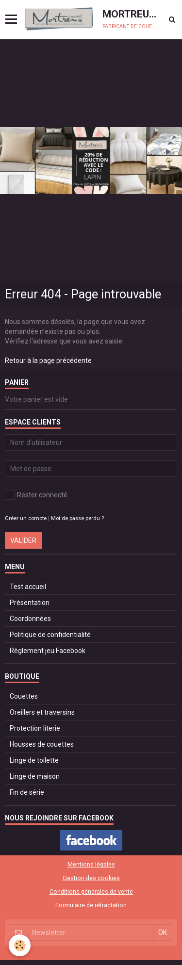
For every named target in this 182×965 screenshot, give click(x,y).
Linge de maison (35, 776)
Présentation (30, 602)
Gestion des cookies (91, 878)
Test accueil (28, 586)
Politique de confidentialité (50, 634)
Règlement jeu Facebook (47, 650)
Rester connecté (36, 495)
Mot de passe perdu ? (77, 518)
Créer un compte (26, 518)
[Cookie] (20, 945)
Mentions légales (91, 864)
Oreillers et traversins (42, 712)
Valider (23, 540)
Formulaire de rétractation (91, 905)
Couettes (24, 696)
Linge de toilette (34, 760)
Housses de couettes (42, 744)
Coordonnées (30, 618)
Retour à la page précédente (48, 360)
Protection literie (35, 728)
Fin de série (27, 792)
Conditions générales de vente (91, 891)
